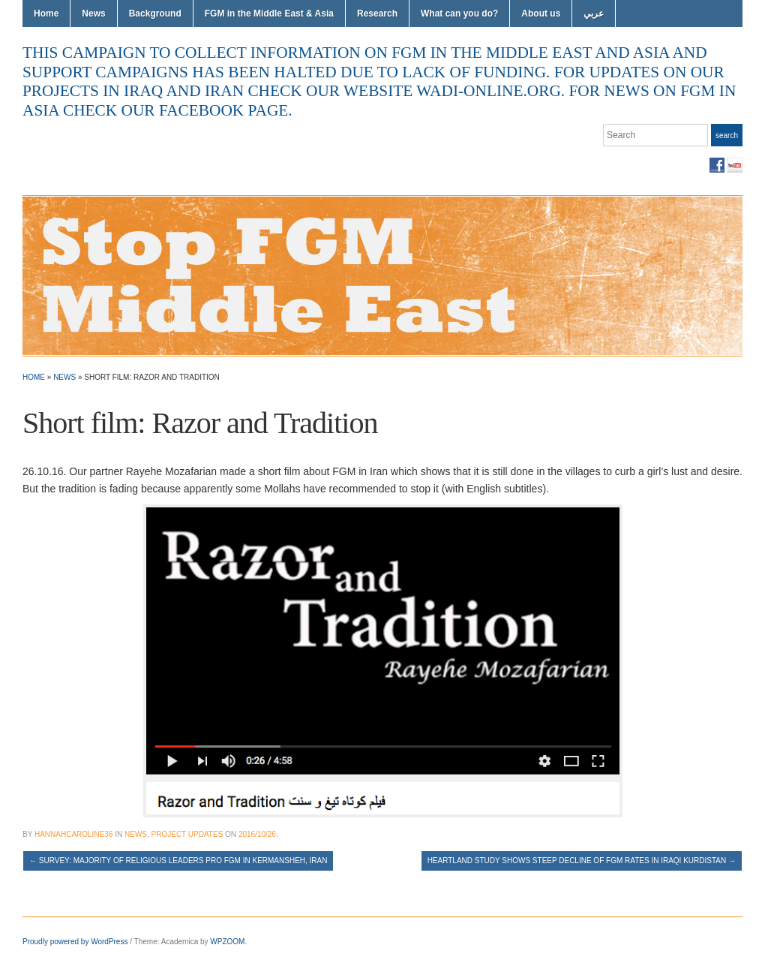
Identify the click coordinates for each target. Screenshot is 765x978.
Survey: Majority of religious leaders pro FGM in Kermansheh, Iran (178, 860)
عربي (594, 13)
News (93, 13)
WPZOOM (227, 941)
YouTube (735, 165)
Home (46, 13)
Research (377, 13)
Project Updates (188, 834)
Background (155, 13)
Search (727, 135)
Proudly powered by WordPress (75, 941)
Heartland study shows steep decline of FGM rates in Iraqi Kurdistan (582, 860)
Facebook (717, 165)
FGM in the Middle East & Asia (269, 13)
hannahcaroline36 (73, 834)
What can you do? (459, 13)
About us (540, 13)
